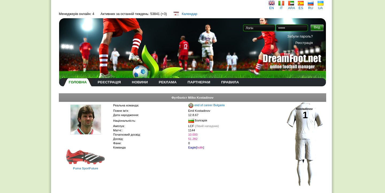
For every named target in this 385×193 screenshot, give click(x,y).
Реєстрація (304, 43)
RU (311, 6)
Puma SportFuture (85, 168)
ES (301, 6)
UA (321, 6)
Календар (189, 14)
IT (281, 6)
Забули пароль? (300, 36)
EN (272, 6)
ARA (291, 6)
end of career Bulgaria (209, 105)
